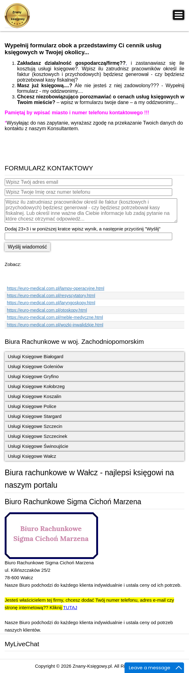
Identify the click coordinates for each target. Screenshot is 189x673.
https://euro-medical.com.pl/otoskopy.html (47, 310)
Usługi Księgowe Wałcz (32, 456)
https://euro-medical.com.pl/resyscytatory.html (51, 295)
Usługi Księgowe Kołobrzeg (36, 386)
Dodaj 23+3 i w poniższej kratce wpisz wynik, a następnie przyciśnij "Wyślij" (82, 228)
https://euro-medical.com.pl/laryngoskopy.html (51, 302)
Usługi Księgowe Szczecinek (37, 436)
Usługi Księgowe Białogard (35, 356)
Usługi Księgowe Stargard (35, 416)
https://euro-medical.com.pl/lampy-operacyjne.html (55, 288)
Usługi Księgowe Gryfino (33, 376)
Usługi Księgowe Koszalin (34, 396)
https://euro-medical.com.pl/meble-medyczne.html (55, 317)
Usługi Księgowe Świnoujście (38, 446)
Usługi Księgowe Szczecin (35, 426)
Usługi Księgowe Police (32, 406)
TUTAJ (70, 607)
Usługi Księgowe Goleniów (35, 366)
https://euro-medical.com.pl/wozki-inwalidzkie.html (55, 324)
